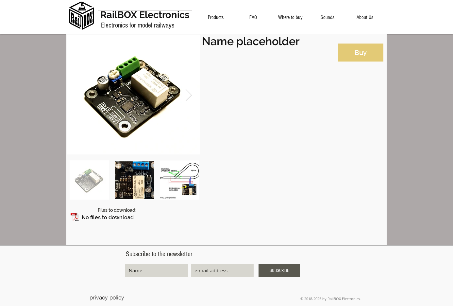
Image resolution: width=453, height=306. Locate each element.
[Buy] (360, 53)
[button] (134, 217)
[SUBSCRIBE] (279, 270)
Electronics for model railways (137, 25)
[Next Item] (189, 95)
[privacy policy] (107, 297)
